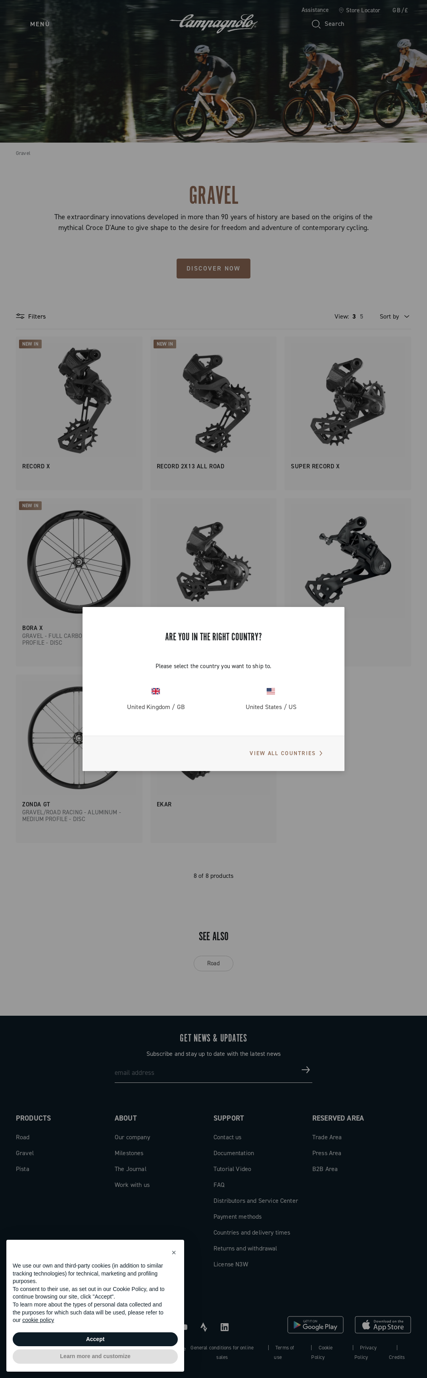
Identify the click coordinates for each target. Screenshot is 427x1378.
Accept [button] (95, 1339)
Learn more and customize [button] (95, 1356)
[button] (173, 1252)
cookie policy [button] (38, 1320)
